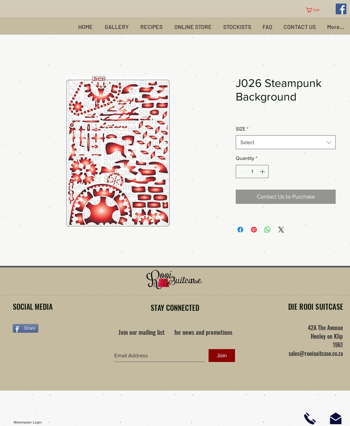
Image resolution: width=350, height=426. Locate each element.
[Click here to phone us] (310, 418)
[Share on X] (281, 229)
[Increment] (263, 171)
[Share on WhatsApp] (267, 229)
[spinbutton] (252, 171)
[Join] (222, 355)
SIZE (242, 129)
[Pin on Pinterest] (254, 229)
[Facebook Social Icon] (341, 9)
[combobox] (286, 142)
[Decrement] (241, 171)
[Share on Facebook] (240, 229)
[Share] (25, 328)
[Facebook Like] (57, 351)
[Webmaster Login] (27, 422)
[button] (315, 10)
